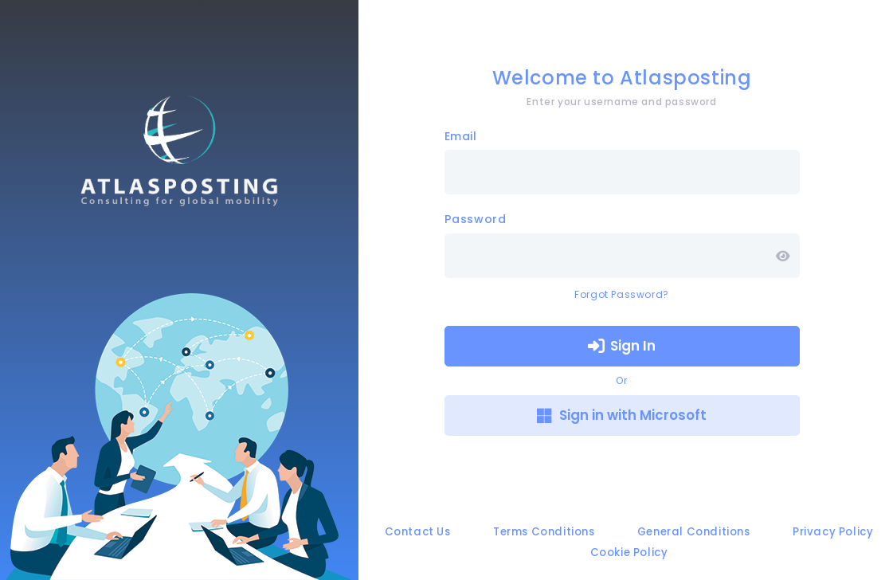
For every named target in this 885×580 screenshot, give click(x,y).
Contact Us (418, 531)
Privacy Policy (833, 531)
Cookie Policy (629, 552)
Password (475, 219)
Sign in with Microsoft (622, 415)
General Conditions (693, 531)
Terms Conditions (544, 531)
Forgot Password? (621, 294)
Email (460, 136)
